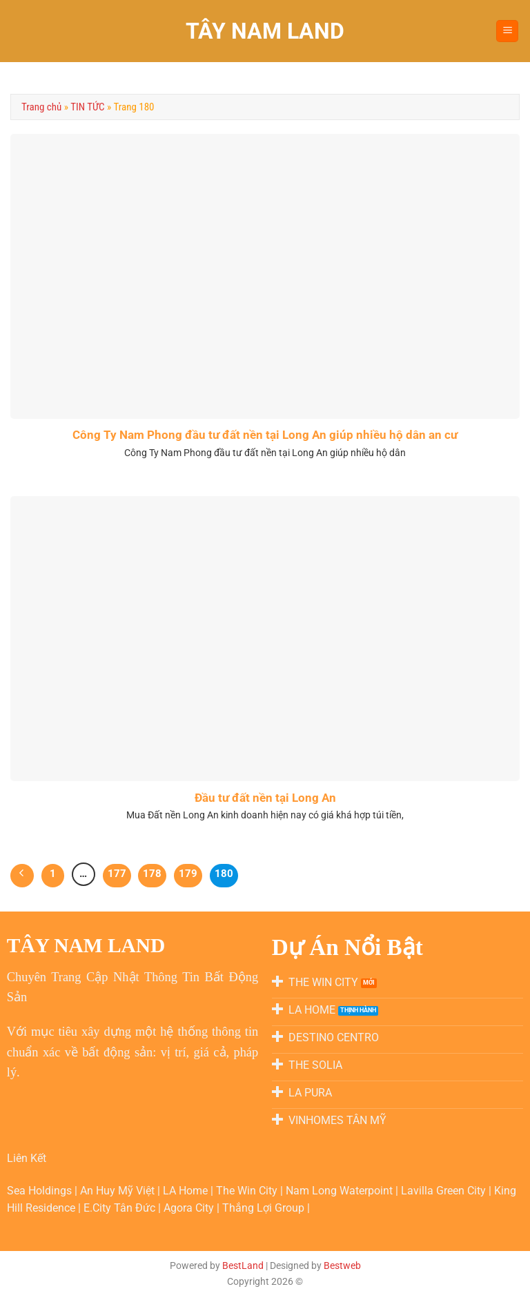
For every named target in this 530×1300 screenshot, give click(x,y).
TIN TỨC (87, 107)
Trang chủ (41, 107)
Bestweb (342, 1266)
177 (117, 873)
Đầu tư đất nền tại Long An (265, 798)
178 (152, 873)
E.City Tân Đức (121, 1207)
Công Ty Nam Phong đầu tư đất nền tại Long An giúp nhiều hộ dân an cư (265, 435)
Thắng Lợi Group (264, 1207)
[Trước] (22, 875)
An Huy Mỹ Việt (118, 1190)
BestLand (243, 1266)
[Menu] (507, 31)
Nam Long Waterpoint (340, 1190)
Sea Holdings (41, 1190)
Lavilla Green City (445, 1190)
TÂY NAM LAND (265, 31)
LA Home (186, 1190)
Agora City (190, 1207)
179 (188, 873)
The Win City (248, 1190)
